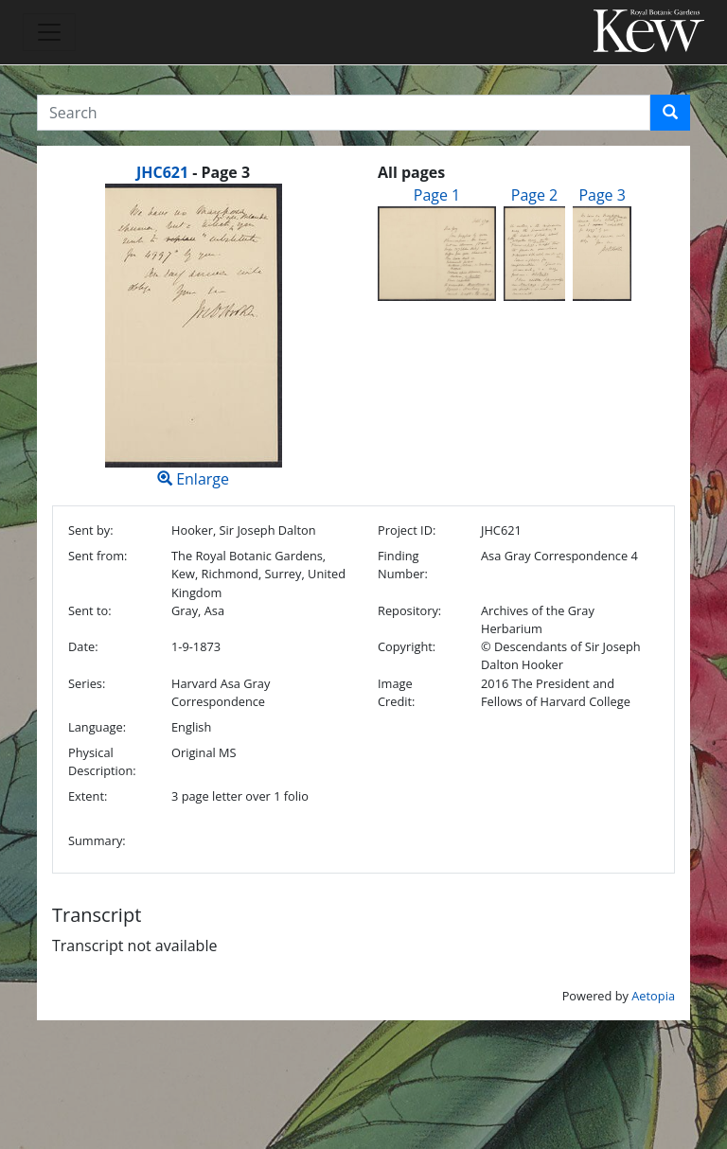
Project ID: (406, 530)
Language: (97, 726)
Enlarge (193, 336)
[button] (670, 113)
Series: (86, 683)
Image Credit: (396, 692)
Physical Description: (102, 761)
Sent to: (90, 610)
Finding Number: (403, 564)
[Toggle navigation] (49, 32)
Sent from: (97, 555)
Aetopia (653, 995)
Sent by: (91, 530)
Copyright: (406, 646)
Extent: (87, 795)
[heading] (193, 172)
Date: (83, 646)
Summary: (97, 840)
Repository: (409, 610)
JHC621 (162, 172)
